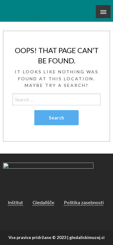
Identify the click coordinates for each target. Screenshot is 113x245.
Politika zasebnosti (84, 202)
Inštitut (15, 202)
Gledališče (43, 202)
